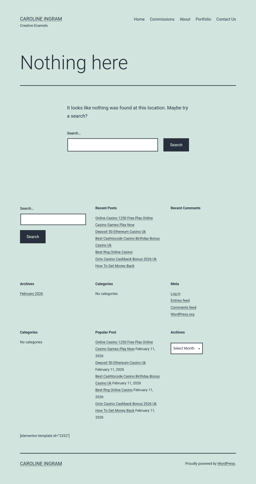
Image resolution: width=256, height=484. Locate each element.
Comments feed (183, 307)
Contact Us (226, 19)
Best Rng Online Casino (114, 252)
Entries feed (180, 300)
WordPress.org (182, 314)
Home (139, 19)
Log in (175, 294)
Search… (74, 133)
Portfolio (203, 19)
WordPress (226, 463)
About (185, 19)
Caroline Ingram (41, 19)
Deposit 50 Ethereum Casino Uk (120, 231)
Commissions (162, 19)
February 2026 (31, 294)
